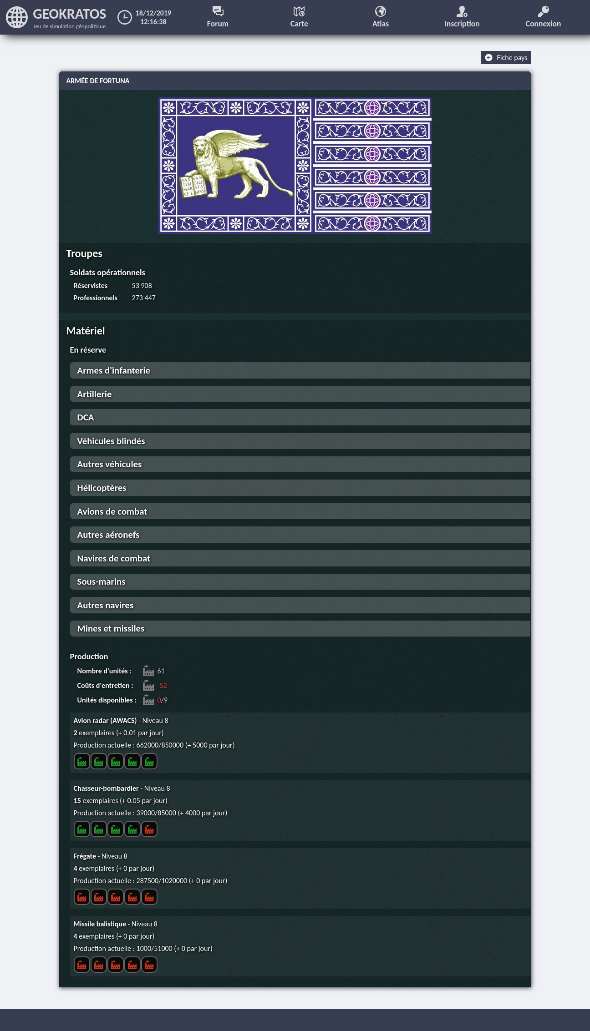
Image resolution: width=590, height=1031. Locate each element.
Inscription (462, 17)
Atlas (380, 17)
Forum (218, 17)
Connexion (543, 17)
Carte (299, 17)
